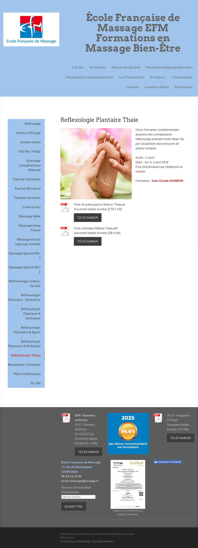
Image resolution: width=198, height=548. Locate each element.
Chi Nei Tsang (29, 151)
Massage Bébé (30, 216)
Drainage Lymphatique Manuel (30, 165)
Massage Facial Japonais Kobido (28, 242)
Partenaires (184, 87)
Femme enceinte (27, 198)
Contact (132, 87)
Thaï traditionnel (27, 374)
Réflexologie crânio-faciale (25, 283)
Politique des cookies (123, 534)
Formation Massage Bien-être (169, 67)
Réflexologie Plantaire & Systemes (31, 313)
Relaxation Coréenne (24, 364)
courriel (140, 171)
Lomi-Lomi (31, 207)
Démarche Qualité (126, 67)
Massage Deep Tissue (30, 228)
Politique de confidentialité (95, 534)
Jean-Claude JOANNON (167, 181)
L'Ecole (77, 67)
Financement (182, 77)
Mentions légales (69, 534)
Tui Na (35, 383)
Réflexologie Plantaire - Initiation (24, 297)
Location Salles (157, 87)
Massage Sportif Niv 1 (25, 255)
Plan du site (67, 537)
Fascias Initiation (27, 179)
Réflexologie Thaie (26, 355)
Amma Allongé (28, 133)
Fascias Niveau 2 (28, 188)
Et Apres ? (158, 77)
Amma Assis (30, 142)
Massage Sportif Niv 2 (25, 269)
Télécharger (87, 217)
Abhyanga (32, 123)
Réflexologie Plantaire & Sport (27, 330)
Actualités (97, 67)
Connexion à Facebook (167, 461)
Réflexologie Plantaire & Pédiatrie (24, 344)
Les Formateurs (131, 77)
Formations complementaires (90, 77)
